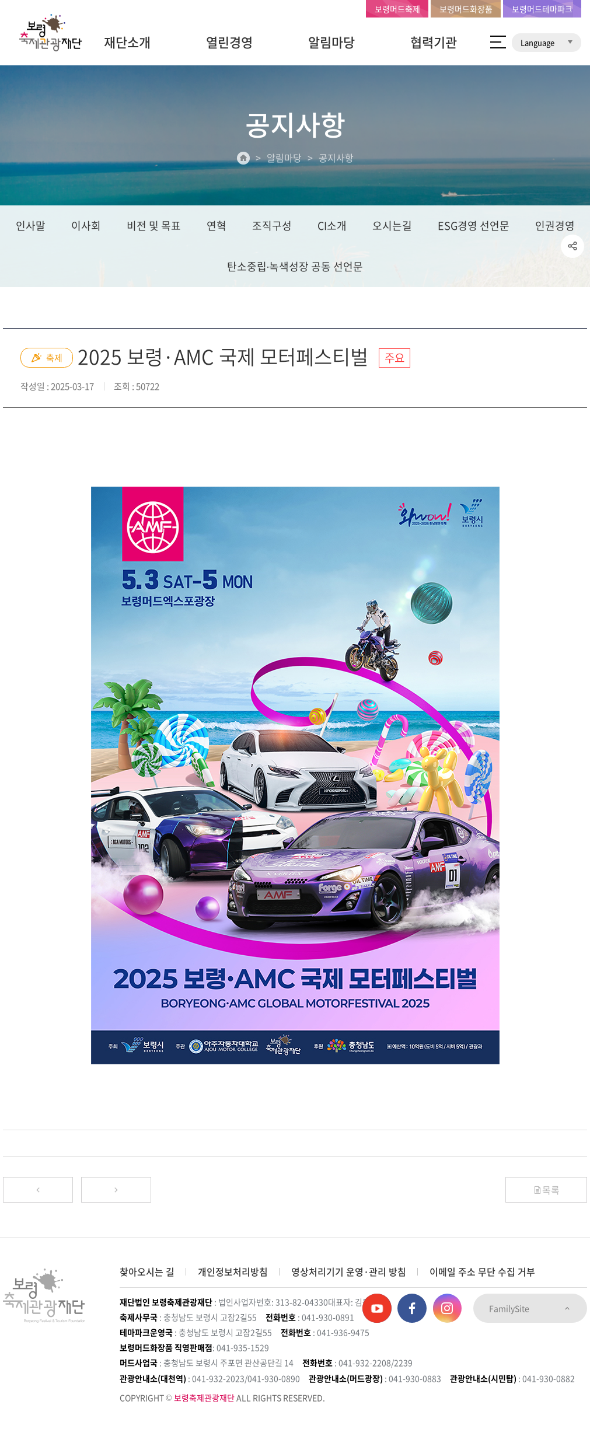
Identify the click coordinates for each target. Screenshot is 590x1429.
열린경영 (229, 41)
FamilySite (530, 1308)
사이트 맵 (498, 42)
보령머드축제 (397, 9)
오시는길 (392, 225)
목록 (546, 1190)
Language (546, 42)
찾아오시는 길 (147, 1271)
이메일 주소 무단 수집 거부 (482, 1271)
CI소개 (332, 225)
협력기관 (433, 41)
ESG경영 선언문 (473, 225)
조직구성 (272, 225)
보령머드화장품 (466, 9)
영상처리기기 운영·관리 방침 (348, 1271)
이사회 (86, 225)
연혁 (216, 225)
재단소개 (127, 41)
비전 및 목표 (154, 225)
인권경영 (555, 225)
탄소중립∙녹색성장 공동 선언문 (295, 266)
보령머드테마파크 (542, 9)
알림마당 (331, 41)
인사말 (31, 225)
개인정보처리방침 (233, 1271)
